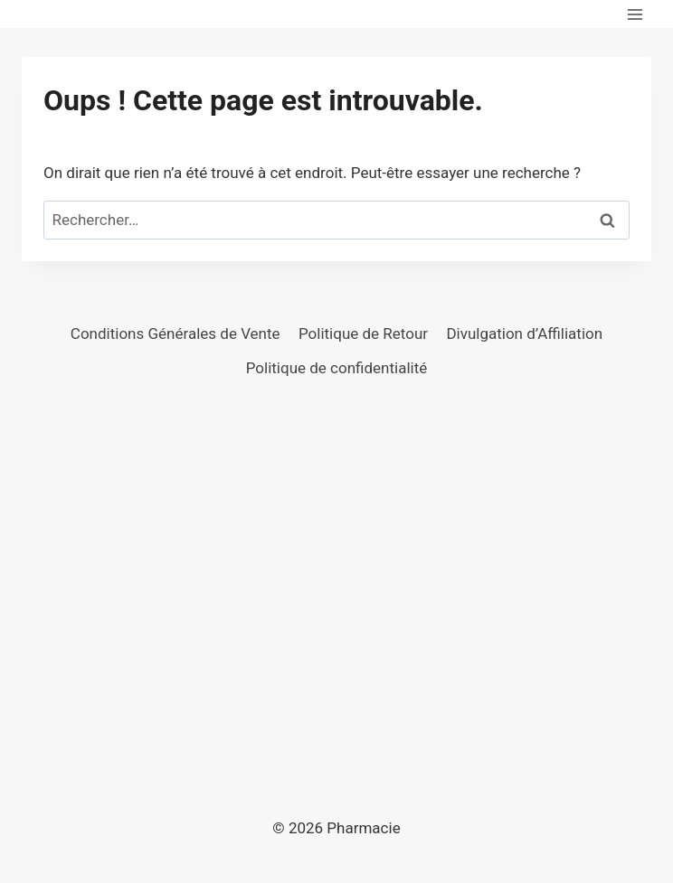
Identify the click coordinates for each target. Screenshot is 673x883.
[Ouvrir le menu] (634, 14)
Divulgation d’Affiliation (524, 333)
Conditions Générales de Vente (175, 333)
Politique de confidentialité (337, 368)
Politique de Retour (363, 333)
